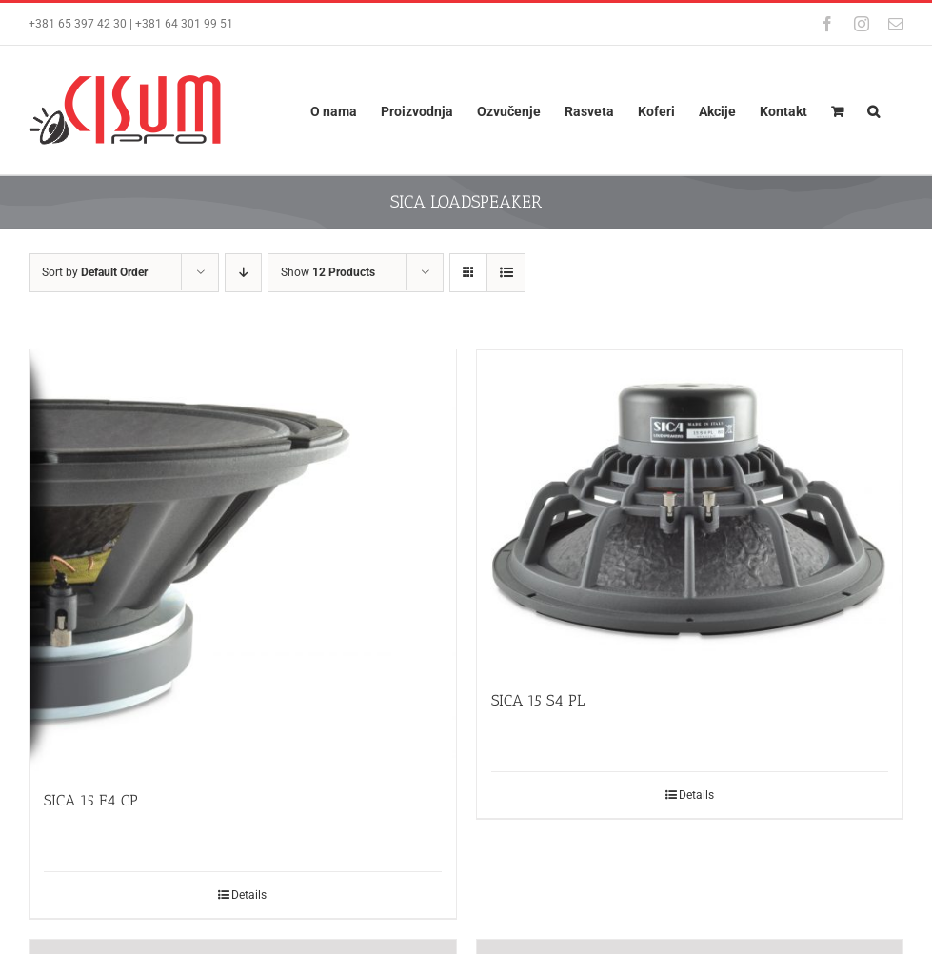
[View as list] (506, 272)
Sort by (95, 272)
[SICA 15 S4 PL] (690, 510)
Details (249, 897)
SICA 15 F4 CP (91, 803)
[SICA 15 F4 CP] (243, 561)
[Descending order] (243, 272)
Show (328, 272)
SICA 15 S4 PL (538, 700)
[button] (873, 110)
